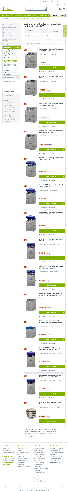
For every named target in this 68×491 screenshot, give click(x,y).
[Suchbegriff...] (36, 9)
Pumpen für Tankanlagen (11, 68)
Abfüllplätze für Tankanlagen (11, 77)
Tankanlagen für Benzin (10, 58)
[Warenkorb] (63, 9)
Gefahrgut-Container (9, 44)
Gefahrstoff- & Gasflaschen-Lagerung (10, 39)
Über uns (6, 98)
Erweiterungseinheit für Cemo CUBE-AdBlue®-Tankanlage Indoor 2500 (51, 294)
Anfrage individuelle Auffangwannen (9, 108)
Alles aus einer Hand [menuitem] (55, 450)
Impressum (7, 121)
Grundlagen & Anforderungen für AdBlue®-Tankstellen (40, 480)
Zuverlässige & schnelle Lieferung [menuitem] (56, 453)
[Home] (3, 15)
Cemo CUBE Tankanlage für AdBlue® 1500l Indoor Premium (51, 104)
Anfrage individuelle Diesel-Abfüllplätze (39, 453)
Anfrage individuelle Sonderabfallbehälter (10, 112)
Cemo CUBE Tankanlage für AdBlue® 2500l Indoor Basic (51, 77)
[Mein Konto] (59, 9)
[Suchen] (45, 9)
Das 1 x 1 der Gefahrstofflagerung (9, 116)
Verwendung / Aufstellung (32, 43)
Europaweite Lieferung (32, 2)
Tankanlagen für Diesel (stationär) (10, 50)
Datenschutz (21, 456)
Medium (48, 43)
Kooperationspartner (10, 119)
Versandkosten (32, 487)
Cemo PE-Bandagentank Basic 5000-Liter (50, 403)
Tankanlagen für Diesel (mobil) (10, 54)
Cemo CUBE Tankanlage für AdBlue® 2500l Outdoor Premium (51, 267)
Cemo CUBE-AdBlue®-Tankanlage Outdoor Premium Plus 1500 (50, 348)
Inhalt (27, 39)
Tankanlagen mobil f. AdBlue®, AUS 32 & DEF (10, 64)
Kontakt (6, 100)
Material (48, 39)
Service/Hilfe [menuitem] (61, 4)
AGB (19, 454)
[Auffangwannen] (9, 15)
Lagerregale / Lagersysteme (10, 36)
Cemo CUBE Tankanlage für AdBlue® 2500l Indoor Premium (51, 131)
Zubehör (6, 70)
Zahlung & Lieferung (9, 103)
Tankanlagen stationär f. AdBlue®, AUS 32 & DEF (11, 60)
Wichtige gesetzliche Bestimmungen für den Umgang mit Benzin (40, 474)
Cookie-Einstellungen (24, 466)
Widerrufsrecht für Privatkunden (23, 461)
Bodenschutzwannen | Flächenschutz (9, 28)
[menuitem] (36, 9)
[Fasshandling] (17, 15)
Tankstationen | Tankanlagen (11, 47)
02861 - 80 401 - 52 (9, 457)
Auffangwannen (7, 24)
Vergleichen (43, 72)
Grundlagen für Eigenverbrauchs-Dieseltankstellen (39, 462)
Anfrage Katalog (8, 105)
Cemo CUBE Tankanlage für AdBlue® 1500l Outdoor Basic (51, 158)
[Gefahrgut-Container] (44, 15)
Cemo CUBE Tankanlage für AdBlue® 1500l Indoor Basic (51, 50)
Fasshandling (7, 32)
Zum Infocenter (8, 95)
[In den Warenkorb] (52, 68)
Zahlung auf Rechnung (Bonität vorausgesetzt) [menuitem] (56, 457)
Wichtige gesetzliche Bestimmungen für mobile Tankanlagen (41, 468)
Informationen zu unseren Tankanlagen (11, 73)
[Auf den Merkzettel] (52, 72)
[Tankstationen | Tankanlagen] (57, 15)
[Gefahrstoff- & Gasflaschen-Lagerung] (30, 15)
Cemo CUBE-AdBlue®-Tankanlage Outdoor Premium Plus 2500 (50, 376)
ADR (47, 35)
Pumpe (27, 35)
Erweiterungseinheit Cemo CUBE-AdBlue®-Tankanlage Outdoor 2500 (50, 321)
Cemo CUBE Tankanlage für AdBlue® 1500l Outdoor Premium (51, 240)
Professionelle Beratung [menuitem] (56, 448)
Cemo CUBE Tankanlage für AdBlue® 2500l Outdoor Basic (51, 185)
